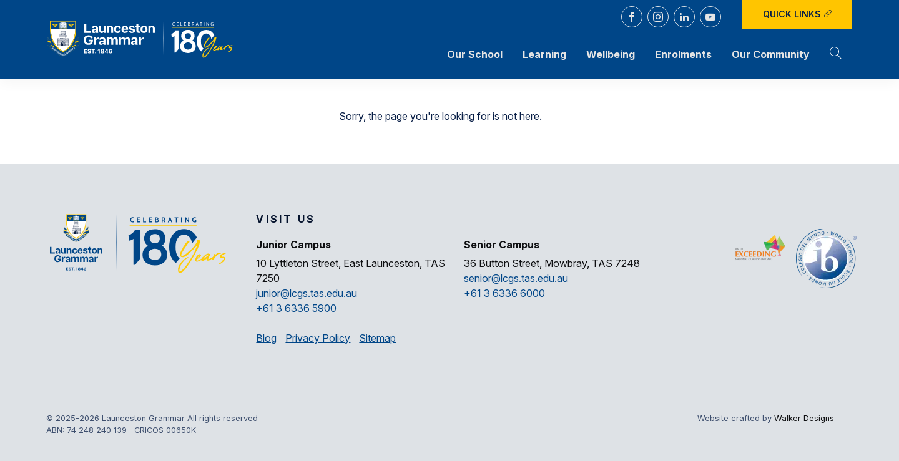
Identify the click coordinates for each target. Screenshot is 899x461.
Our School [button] (475, 54)
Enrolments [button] (683, 54)
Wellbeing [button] (610, 54)
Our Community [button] (771, 54)
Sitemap (377, 338)
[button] (836, 54)
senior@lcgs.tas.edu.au (516, 278)
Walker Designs (804, 418)
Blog (266, 338)
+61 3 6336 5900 (296, 308)
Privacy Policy (317, 338)
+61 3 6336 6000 (504, 293)
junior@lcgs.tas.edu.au (306, 293)
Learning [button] (544, 54)
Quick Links (797, 14)
